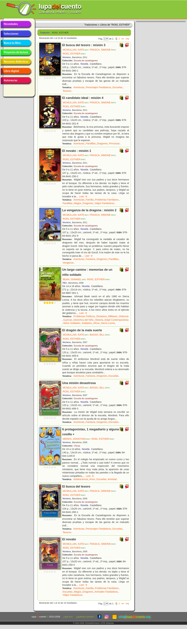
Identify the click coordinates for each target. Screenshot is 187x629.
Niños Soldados (71, 323)
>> (122, 38)
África (96, 323)
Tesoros (67, 91)
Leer (83, 196)
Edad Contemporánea (117, 320)
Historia (99, 320)
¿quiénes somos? (85, 616)
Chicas (77, 446)
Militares (112, 316)
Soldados (87, 323)
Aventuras (78, 87)
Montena (67, 57)
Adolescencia (80, 479)
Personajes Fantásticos (98, 87)
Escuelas (117, 87)
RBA (65, 283)
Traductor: (44, 32)
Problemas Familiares (107, 199)
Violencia (124, 316)
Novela (84, 63)
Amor (92, 479)
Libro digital (16, 71)
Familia (90, 199)
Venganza (68, 262)
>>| (127, 38)
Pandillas (91, 143)
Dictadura (101, 316)
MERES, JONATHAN (76, 438)
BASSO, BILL (100, 334)
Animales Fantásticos (106, 591)
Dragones (102, 143)
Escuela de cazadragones (86, 60)
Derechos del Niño (83, 320)
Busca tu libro (16, 43)
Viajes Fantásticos (104, 203)
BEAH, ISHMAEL (74, 279)
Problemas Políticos (84, 316)
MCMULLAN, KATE (76, 49)
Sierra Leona (108, 323)
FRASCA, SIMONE (103, 49)
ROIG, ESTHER (74, 53)
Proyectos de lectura (16, 52)
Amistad (112, 479)
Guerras (67, 320)
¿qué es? (68, 616)
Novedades (16, 24)
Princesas (114, 143)
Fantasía (90, 259)
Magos (77, 203)
